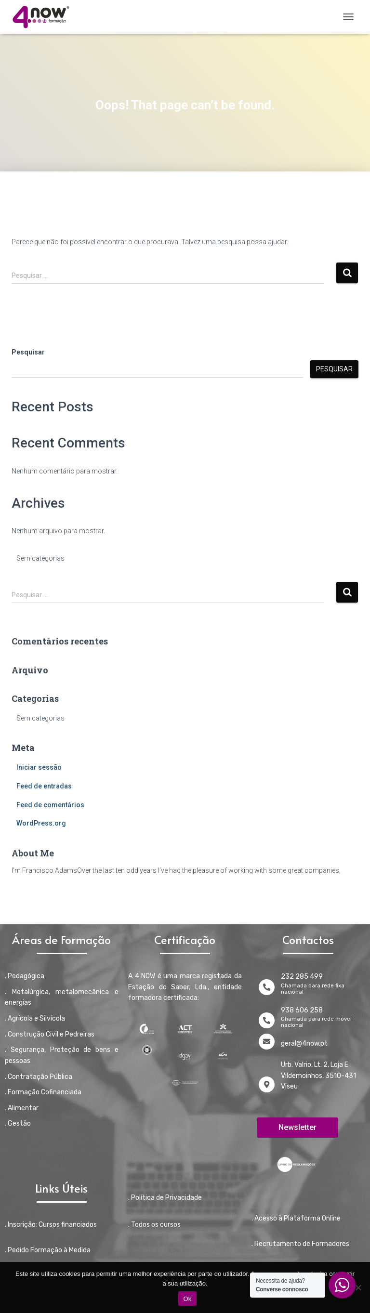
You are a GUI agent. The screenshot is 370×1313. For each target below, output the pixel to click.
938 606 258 (302, 1010)
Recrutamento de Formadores (301, 1244)
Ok (187, 1298)
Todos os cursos (156, 1225)
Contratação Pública (40, 1077)
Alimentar (23, 1108)
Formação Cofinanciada (44, 1092)
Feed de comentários (50, 805)
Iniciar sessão (39, 767)
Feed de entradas (44, 786)
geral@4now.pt (304, 1043)
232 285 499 (302, 976)
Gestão (19, 1123)
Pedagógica (26, 976)
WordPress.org (41, 823)
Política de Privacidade (166, 1198)
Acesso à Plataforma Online (297, 1218)
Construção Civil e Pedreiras (51, 1034)
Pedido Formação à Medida (49, 1250)
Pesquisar (28, 352)
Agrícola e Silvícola (36, 1018)
